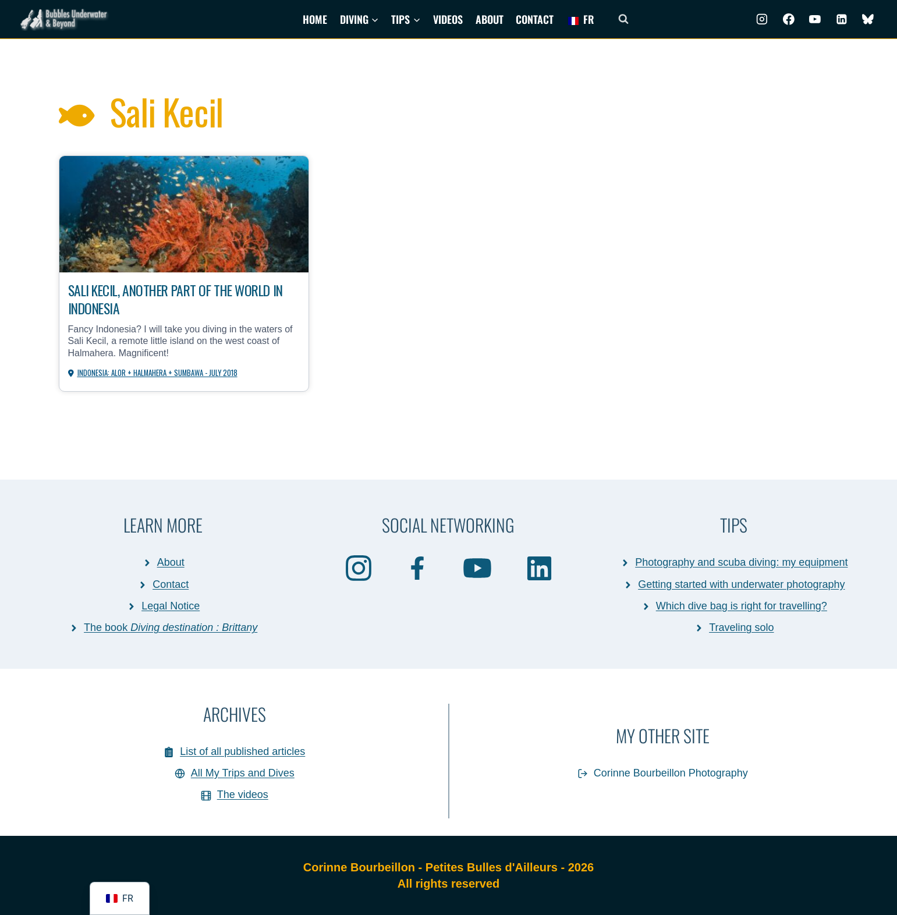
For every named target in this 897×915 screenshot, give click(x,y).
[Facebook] (788, 19)
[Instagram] (762, 19)
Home (315, 19)
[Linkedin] (841, 19)
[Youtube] (815, 19)
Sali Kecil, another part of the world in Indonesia (183, 299)
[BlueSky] (868, 19)
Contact (535, 19)
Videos (448, 19)
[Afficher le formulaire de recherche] (623, 19)
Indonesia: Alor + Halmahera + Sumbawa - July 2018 (158, 373)
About (490, 19)
